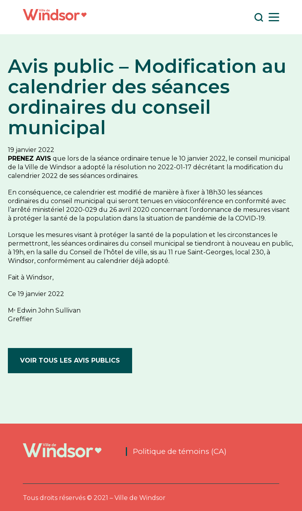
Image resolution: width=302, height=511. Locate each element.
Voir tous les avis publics (70, 360)
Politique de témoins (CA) (180, 451)
